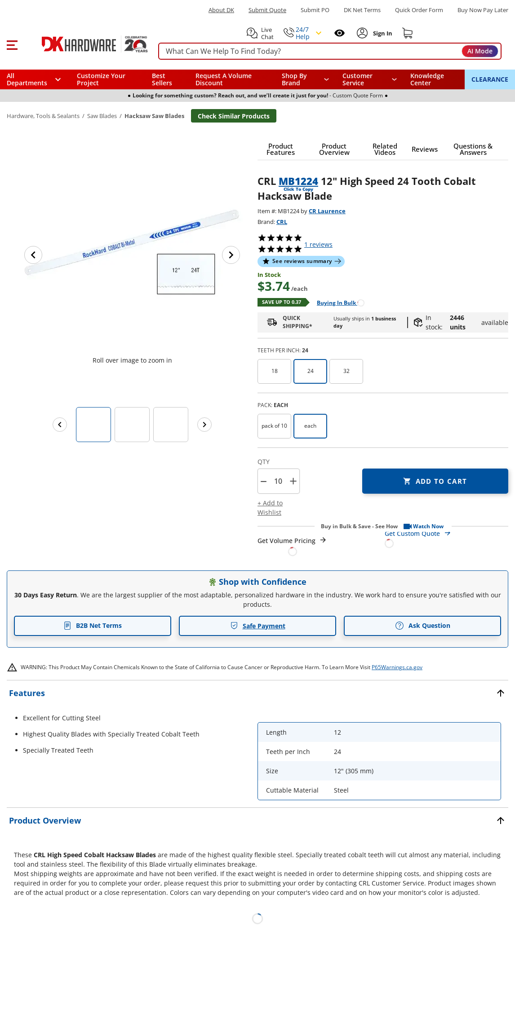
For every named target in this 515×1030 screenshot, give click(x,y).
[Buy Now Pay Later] (482, 9)
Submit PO (315, 10)
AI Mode (480, 51)
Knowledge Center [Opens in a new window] (427, 79)
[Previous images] (60, 424)
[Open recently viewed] (339, 33)
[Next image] (231, 255)
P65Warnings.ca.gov (397, 667)
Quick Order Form (419, 10)
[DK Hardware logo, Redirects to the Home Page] (85, 44)
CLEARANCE (489, 79)
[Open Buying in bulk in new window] (337, 302)
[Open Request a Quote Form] (292, 546)
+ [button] (293, 481)
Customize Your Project (101, 79)
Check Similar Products (234, 116)
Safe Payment (257, 626)
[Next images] (204, 424)
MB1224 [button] (298, 181)
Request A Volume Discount (223, 79)
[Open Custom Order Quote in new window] (446, 538)
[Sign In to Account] (381, 33)
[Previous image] (33, 255)
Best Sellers (162, 79)
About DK (221, 10)
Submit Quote (267, 10)
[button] (12, 43)
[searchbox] (330, 51)
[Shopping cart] (407, 33)
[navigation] (369, 79)
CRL (281, 222)
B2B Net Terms (92, 625)
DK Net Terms (362, 10)
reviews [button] (318, 244)
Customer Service (357, 79)
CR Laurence (327, 211)
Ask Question (422, 625)
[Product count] (278, 481)
